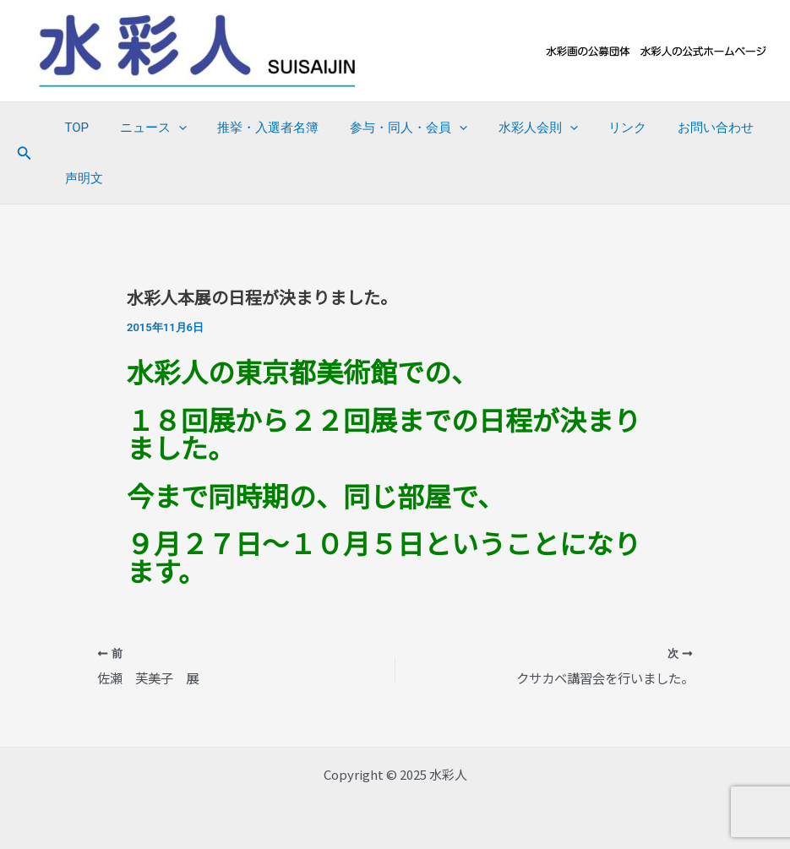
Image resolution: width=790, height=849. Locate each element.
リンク (597, 127)
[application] (170, 127)
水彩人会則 (513, 127)
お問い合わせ (679, 127)
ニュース (145, 127)
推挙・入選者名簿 (254, 127)
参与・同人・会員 (389, 127)
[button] (24, 153)
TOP (74, 127)
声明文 (81, 178)
